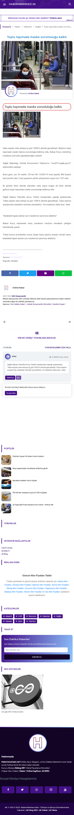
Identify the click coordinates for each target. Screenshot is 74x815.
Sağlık (58, 616)
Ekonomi (32, 616)
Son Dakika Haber (18, 304)
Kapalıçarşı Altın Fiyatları (56, 588)
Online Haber (19, 288)
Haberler (46, 616)
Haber (15, 771)
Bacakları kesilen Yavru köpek (25, 480)
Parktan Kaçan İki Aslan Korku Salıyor (28, 456)
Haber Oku (7, 771)
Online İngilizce (33, 771)
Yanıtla (10, 377)
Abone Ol (37, 657)
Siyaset (9, 621)
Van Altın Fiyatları (52, 592)
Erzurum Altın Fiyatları (34, 588)
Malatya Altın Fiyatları (13, 592)
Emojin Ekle (11, 393)
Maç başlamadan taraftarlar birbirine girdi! (30, 468)
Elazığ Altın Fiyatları (15, 588)
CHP (20, 616)
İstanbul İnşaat (59, 304)
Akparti (9, 616)
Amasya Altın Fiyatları (21, 585)
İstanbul (32, 621)
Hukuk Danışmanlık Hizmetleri (39, 304)
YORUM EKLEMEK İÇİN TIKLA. (58, 347)
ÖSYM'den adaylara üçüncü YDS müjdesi (30, 492)
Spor (20, 621)
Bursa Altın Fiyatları (60, 585)
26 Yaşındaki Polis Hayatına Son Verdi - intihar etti (33, 505)
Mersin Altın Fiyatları (33, 592)
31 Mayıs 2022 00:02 (60, 357)
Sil (18, 377)
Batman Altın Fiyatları (41, 585)
